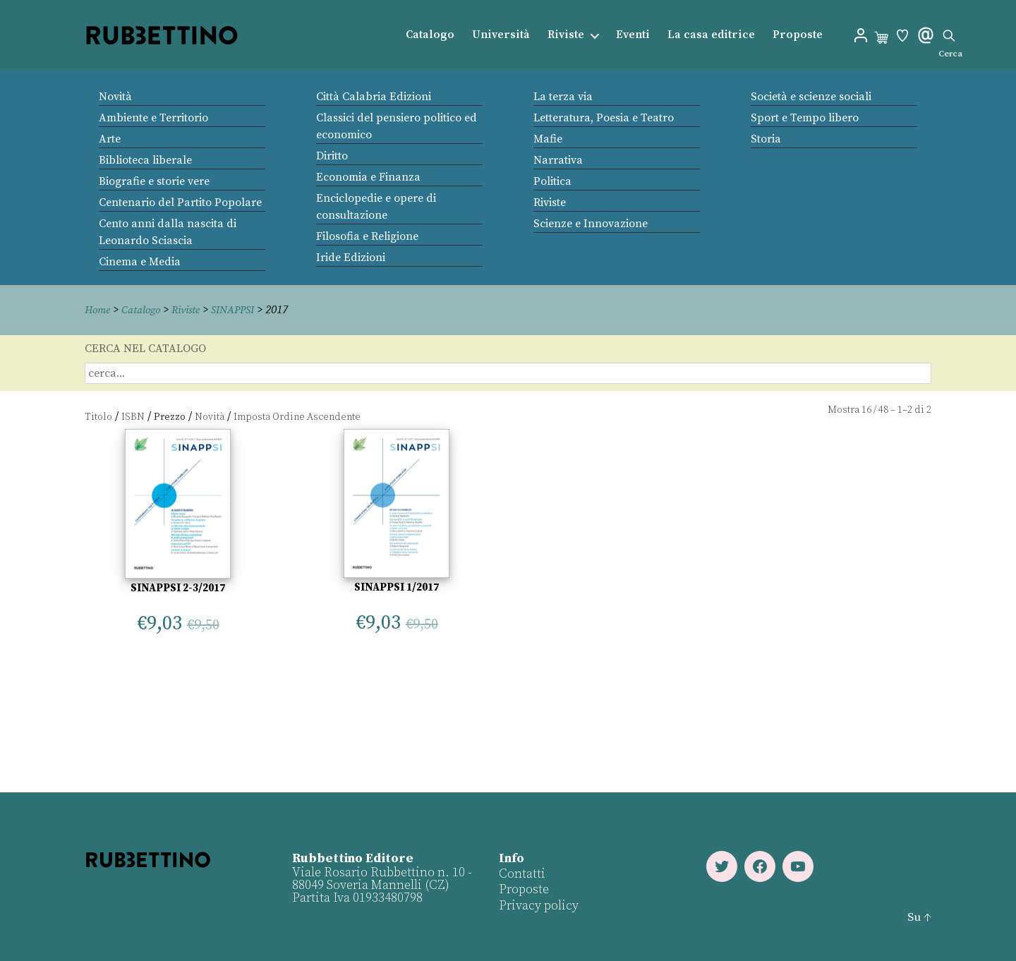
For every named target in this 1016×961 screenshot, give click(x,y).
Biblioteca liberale (145, 160)
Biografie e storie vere (154, 181)
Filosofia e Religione (367, 236)
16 (866, 410)
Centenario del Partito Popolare (180, 202)
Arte (110, 139)
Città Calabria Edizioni (373, 97)
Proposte (798, 35)
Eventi (633, 35)
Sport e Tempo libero (805, 118)
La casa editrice (711, 35)
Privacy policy (538, 905)
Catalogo (430, 35)
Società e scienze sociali (811, 97)
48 (883, 410)
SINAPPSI (244, 310)
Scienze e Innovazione (590, 224)
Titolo (98, 416)
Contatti (521, 873)
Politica (552, 181)
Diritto (332, 156)
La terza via (563, 97)
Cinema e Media (140, 262)
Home (99, 310)
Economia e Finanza (368, 177)
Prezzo (170, 416)
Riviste (566, 35)
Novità (115, 97)
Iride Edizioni (350, 257)
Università (501, 35)
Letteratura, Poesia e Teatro (603, 118)
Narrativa (558, 160)
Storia (766, 139)
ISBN (133, 416)
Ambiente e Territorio (153, 118)
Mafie (547, 139)
